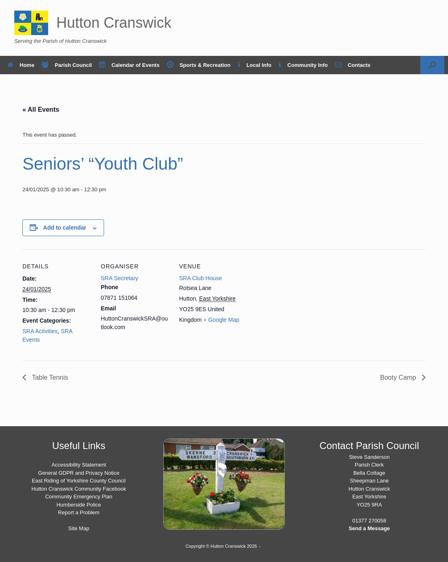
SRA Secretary (119, 278)
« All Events (40, 109)
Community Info (303, 65)
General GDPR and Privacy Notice (78, 473)
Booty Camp (399, 377)
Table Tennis (49, 377)
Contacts (352, 65)
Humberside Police (78, 505)
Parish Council (67, 65)
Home (20, 65)
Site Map (78, 528)
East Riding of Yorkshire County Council (79, 481)
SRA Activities (40, 331)
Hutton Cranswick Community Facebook (78, 489)
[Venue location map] (300, 305)
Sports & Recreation (199, 65)
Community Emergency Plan (79, 496)
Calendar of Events (129, 65)
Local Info (254, 65)
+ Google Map (221, 319)
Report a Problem (79, 512)
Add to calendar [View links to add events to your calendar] (64, 227)
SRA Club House (200, 278)
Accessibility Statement (78, 465)
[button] (432, 65)
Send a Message (369, 528)
